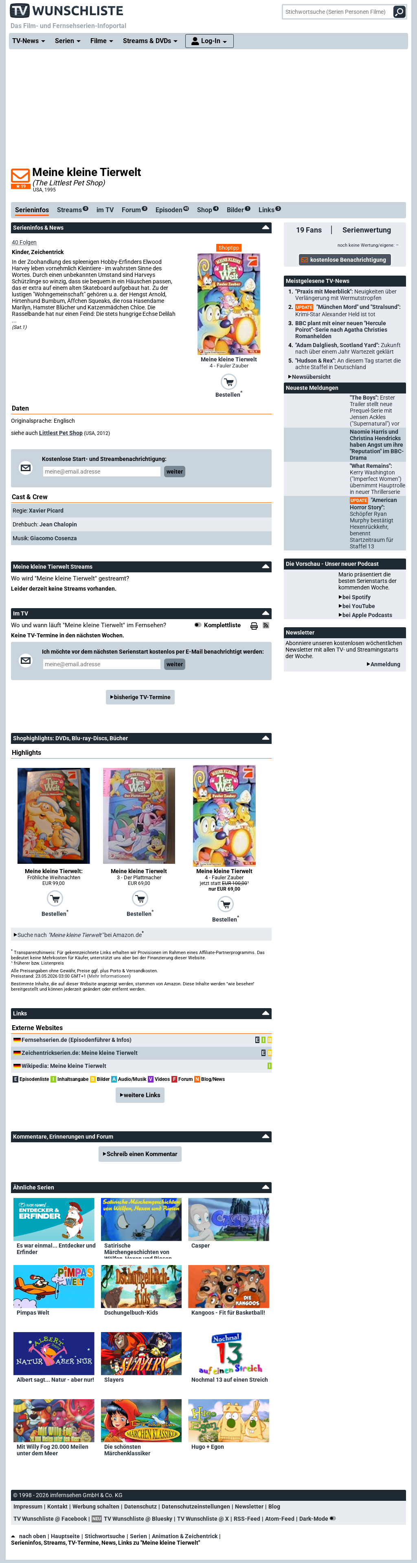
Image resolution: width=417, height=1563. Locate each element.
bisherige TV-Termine (142, 697)
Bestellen (228, 394)
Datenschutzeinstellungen (196, 1506)
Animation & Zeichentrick (184, 1536)
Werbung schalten (95, 1506)
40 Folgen (24, 242)
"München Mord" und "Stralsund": (348, 310)
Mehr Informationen (109, 976)
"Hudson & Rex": (348, 363)
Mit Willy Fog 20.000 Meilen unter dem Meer (52, 1449)
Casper (200, 1245)
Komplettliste (222, 625)
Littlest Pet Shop (61, 433)
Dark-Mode (319, 1518)
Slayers (114, 1379)
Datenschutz (140, 1506)
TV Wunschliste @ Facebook (50, 1518)
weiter (175, 471)
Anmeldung (385, 664)
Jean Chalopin (58, 524)
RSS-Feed (247, 1518)
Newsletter (249, 1506)
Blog (274, 1506)
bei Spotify (356, 597)
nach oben (28, 1536)
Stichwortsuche (105, 1536)
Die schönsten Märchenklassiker (127, 1449)
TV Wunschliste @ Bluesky (138, 1518)
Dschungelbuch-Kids (131, 1312)
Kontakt (57, 1506)
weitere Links (142, 1095)
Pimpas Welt (33, 1312)
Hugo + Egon (207, 1446)
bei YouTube (358, 606)
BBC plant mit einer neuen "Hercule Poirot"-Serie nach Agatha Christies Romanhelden (341, 329)
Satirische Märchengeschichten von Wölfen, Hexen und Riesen (138, 1250)
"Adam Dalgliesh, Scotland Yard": (348, 348)
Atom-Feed (279, 1518)
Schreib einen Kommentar (142, 1154)
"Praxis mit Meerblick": (346, 294)
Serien (138, 1536)
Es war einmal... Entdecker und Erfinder (56, 1248)
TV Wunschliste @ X (203, 1518)
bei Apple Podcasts (367, 615)
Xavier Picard (46, 510)
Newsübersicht (311, 377)
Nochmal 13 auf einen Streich (229, 1379)
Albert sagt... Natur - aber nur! (55, 1379)
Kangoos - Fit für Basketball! (228, 1312)
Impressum (27, 1506)
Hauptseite (65, 1536)
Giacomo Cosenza (53, 538)
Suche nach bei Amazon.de (80, 935)
